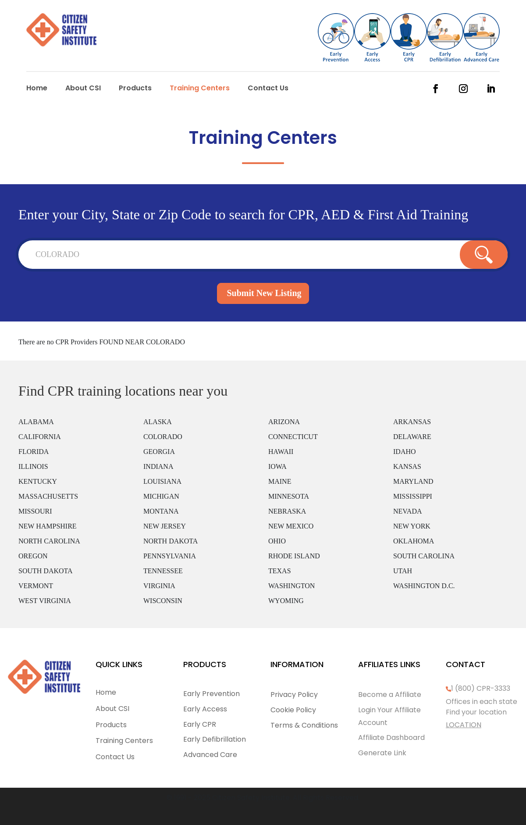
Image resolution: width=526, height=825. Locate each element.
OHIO (277, 541)
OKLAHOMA (413, 541)
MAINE (279, 481)
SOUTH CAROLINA (424, 556)
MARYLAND (413, 481)
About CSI (83, 89)
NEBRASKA (287, 511)
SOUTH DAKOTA (45, 571)
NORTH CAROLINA (49, 541)
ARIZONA (284, 421)
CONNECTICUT (293, 436)
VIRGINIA (159, 585)
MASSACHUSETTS (48, 496)
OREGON (33, 556)
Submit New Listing (264, 293)
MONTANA (161, 511)
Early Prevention (211, 694)
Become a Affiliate (389, 694)
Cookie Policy (293, 710)
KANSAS (407, 466)
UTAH (402, 571)
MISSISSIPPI (412, 496)
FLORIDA (33, 451)
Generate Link (382, 753)
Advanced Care (210, 755)
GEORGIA (159, 451)
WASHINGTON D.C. (424, 585)
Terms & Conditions (304, 725)
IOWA (277, 466)
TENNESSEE (163, 571)
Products (135, 89)
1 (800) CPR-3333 (480, 688)
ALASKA (157, 421)
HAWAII (280, 451)
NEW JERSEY (164, 526)
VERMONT (35, 585)
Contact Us (268, 89)
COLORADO (162, 436)
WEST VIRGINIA (44, 600)
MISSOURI (35, 511)
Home (36, 89)
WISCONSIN (162, 600)
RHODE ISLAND (294, 556)
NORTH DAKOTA (170, 541)
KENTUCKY (37, 481)
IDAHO (404, 451)
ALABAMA (36, 421)
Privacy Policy (294, 694)
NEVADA (407, 511)
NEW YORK (411, 526)
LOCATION (463, 725)
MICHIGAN (161, 496)
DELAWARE (412, 436)
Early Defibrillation (214, 739)
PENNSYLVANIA (169, 556)
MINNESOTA (288, 496)
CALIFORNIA (39, 436)
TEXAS (279, 571)
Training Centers (200, 89)
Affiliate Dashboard (391, 737)
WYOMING (286, 600)
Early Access (205, 709)
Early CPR (199, 724)
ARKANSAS (412, 421)
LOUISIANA (162, 481)
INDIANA (158, 466)
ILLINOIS (33, 466)
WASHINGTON (291, 585)
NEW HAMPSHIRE (47, 526)
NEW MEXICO (290, 526)
